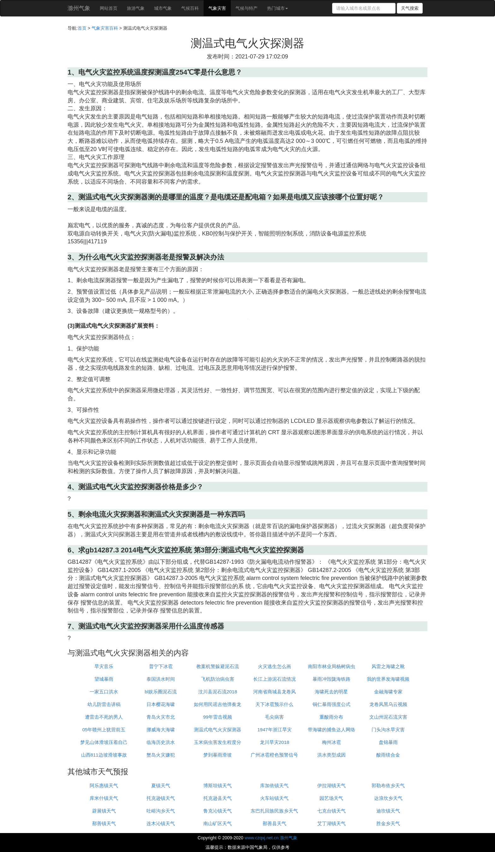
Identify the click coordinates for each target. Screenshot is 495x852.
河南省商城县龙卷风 (274, 691)
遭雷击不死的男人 (104, 717)
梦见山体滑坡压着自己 (104, 742)
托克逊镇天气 (160, 798)
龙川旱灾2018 (274, 742)
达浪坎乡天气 (388, 798)
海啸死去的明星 (331, 691)
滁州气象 (79, 8)
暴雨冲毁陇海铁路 (331, 679)
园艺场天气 (331, 798)
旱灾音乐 (103, 666)
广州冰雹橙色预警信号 (274, 755)
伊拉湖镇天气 (331, 785)
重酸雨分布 (331, 717)
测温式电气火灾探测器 (217, 729)
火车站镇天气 (274, 798)
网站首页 (108, 8)
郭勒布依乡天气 (388, 785)
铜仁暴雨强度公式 (331, 704)
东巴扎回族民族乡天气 (274, 810)
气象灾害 (217, 8)
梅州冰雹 (331, 742)
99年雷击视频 (217, 717)
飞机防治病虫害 (217, 679)
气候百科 (190, 8)
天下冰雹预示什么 (274, 704)
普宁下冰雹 (161, 666)
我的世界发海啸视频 (388, 679)
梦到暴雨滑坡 (217, 755)
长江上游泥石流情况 (274, 679)
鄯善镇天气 (104, 823)
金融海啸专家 (388, 691)
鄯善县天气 (274, 823)
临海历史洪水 (160, 742)
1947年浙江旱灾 (274, 729)
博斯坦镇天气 (217, 785)
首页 (82, 28)
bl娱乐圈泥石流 (161, 691)
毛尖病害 (274, 717)
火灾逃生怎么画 (274, 666)
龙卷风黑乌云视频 (388, 704)
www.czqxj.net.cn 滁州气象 (271, 837)
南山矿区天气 (217, 823)
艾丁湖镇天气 (331, 823)
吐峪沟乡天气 (160, 810)
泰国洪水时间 (160, 679)
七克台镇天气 (331, 810)
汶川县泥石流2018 (217, 691)
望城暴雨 (103, 679)
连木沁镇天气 (160, 823)
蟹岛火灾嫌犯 (160, 755)
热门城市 (277, 8)
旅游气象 (136, 8)
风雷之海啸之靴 (388, 666)
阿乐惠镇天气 (104, 785)
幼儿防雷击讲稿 (104, 704)
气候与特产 (247, 8)
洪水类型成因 (331, 755)
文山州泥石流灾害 (388, 717)
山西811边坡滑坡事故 (104, 755)
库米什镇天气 (104, 798)
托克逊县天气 (217, 798)
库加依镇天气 (274, 785)
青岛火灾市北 (160, 717)
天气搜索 (410, 8)
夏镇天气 (160, 785)
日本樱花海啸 (160, 704)
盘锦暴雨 (388, 742)
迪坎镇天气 (388, 810)
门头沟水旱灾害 (388, 729)
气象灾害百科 (105, 28)
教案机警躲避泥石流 (217, 666)
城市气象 (163, 8)
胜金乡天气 (388, 823)
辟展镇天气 (104, 810)
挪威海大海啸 (160, 729)
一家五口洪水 (104, 691)
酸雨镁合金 (388, 755)
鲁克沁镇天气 (217, 810)
